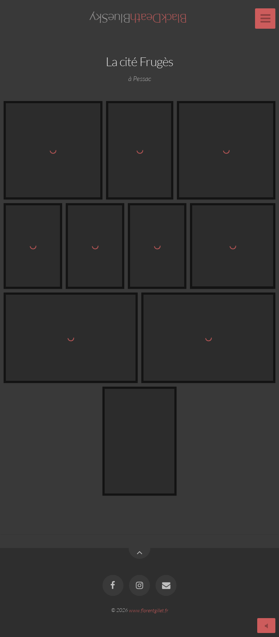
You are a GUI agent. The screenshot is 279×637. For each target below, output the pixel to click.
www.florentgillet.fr (148, 610)
